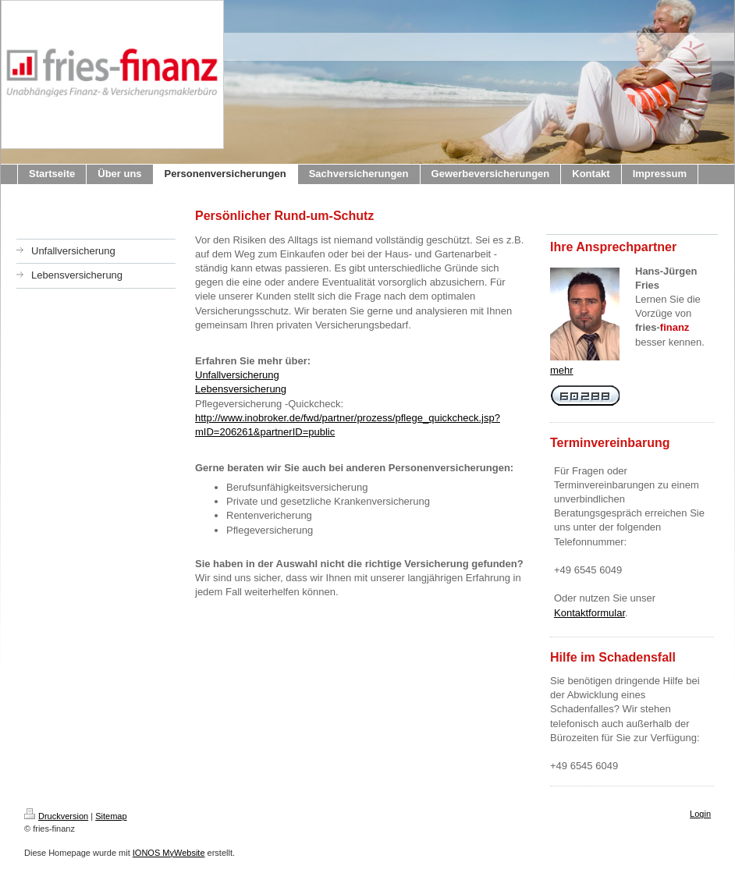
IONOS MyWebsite (169, 852)
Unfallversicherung (237, 375)
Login (700, 813)
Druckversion (56, 816)
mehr (561, 370)
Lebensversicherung (240, 389)
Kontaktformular (589, 613)
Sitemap (110, 816)
